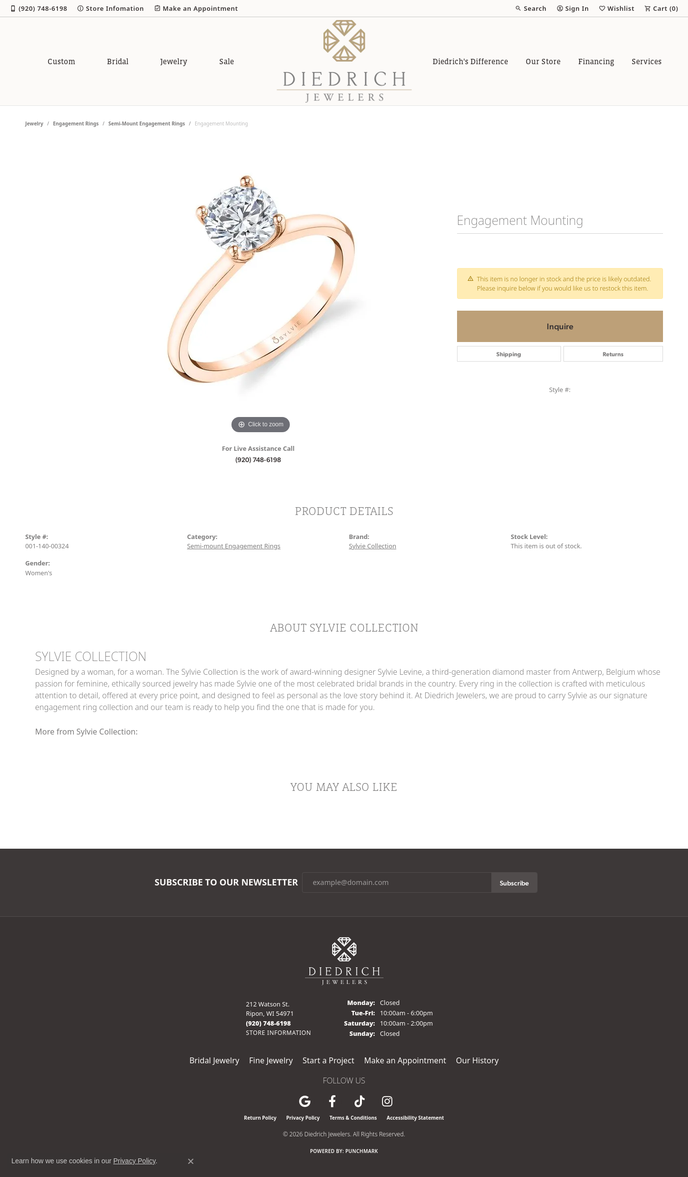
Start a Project (328, 1060)
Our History (477, 1060)
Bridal (117, 61)
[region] (261, 289)
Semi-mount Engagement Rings (146, 123)
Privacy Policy (303, 1117)
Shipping (508, 354)
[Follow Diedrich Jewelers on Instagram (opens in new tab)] (387, 1101)
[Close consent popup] (191, 1161)
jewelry (34, 123)
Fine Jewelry (271, 1060)
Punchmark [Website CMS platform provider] (361, 1151)
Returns (613, 354)
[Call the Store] (268, 1023)
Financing (596, 61)
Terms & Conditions (353, 1117)
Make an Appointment (405, 1060)
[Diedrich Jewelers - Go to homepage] (344, 960)
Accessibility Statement (415, 1117)
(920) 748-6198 (258, 459)
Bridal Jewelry (214, 1060)
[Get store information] (278, 1033)
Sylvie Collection (373, 545)
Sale (226, 61)
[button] (530, 8)
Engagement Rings (76, 123)
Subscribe (514, 882)
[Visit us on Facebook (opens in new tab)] (332, 1101)
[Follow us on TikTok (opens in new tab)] (360, 1101)
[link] (38, 8)
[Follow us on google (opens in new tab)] (305, 1101)
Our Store (543, 61)
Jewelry (173, 61)
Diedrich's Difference (470, 61)
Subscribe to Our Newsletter (226, 882)
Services (647, 61)
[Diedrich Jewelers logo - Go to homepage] (344, 61)
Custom (61, 61)
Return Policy (260, 1117)
